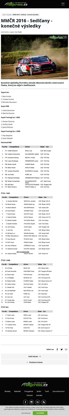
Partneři (29, 396)
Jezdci (39, 392)
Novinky (9, 14)
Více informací (26, 413)
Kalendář (17, 392)
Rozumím (40, 413)
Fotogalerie (28, 392)
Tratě (47, 392)
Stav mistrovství (59, 392)
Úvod (4, 14)
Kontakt (39, 396)
